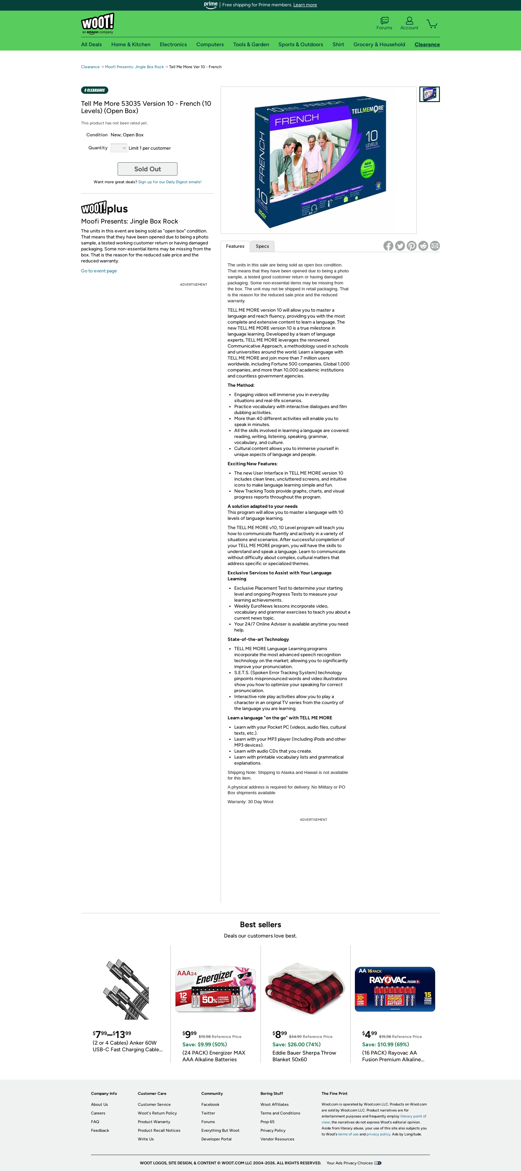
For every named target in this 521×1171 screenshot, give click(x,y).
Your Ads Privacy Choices (350, 1163)
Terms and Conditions (280, 1113)
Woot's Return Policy (157, 1113)
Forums (384, 24)
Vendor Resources (277, 1139)
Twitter (208, 1113)
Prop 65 (267, 1121)
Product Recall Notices (159, 1130)
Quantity (98, 148)
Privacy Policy (272, 1130)
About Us (99, 1104)
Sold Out (147, 169)
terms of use (348, 1134)
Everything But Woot (220, 1130)
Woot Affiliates (274, 1104)
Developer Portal (216, 1139)
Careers (98, 1113)
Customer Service (154, 1104)
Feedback (100, 1130)
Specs (262, 246)
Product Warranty (154, 1121)
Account (409, 24)
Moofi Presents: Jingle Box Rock (135, 67)
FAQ (95, 1121)
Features (235, 246)
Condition (97, 135)
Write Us (146, 1139)
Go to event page (99, 271)
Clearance (90, 67)
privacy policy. (378, 1134)
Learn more (305, 5)
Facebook (210, 1104)
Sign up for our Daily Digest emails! (170, 182)
